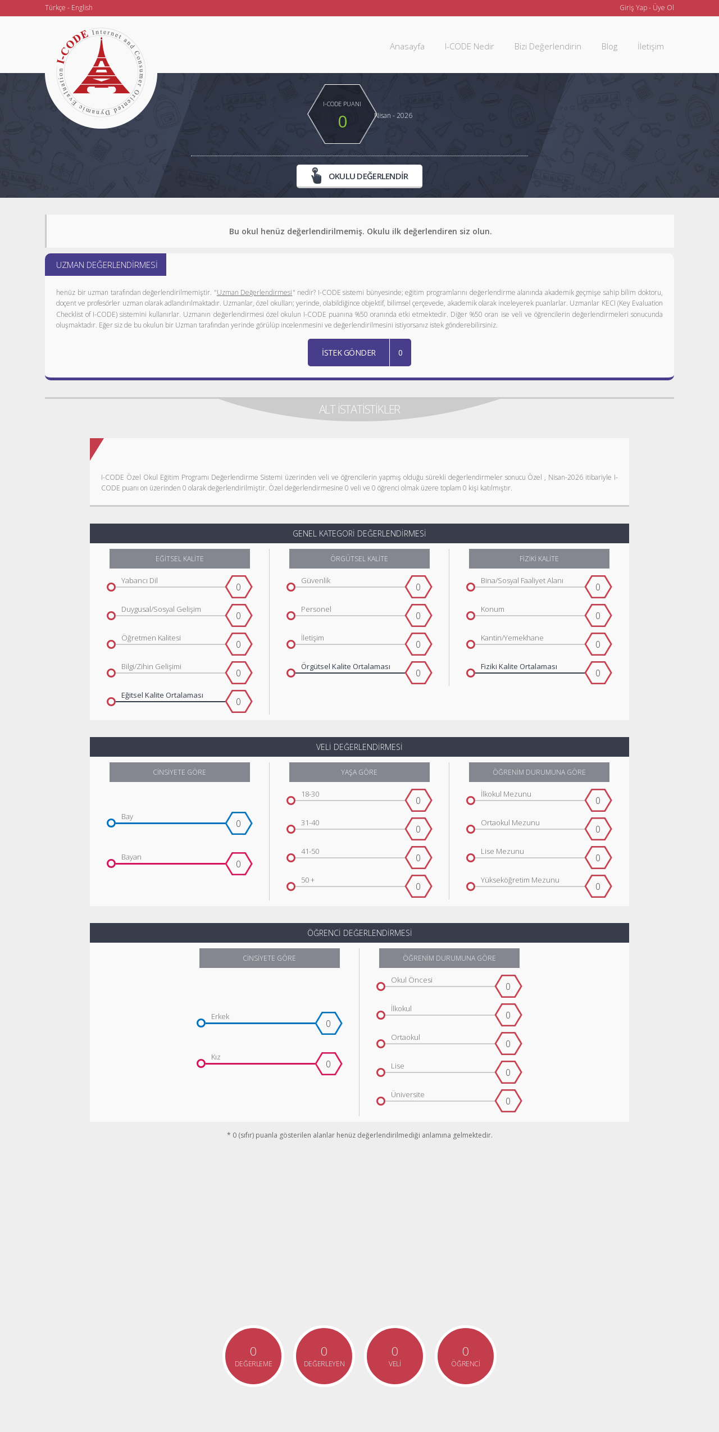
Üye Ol (663, 7)
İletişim (651, 46)
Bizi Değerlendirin (548, 46)
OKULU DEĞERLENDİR (359, 176)
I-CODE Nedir (469, 46)
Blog (609, 46)
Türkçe (55, 7)
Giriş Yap (633, 7)
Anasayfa (407, 46)
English (82, 7)
